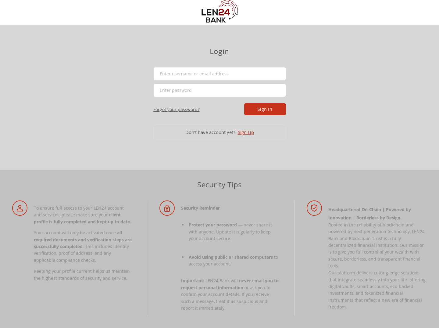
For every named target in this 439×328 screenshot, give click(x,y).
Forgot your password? (176, 109)
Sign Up (246, 132)
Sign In (265, 109)
